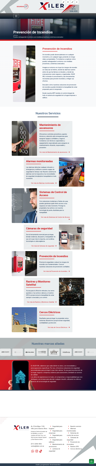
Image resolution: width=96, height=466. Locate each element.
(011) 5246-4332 (73, 9)
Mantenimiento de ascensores (50, 126)
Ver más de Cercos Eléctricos (59, 327)
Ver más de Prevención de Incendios (56, 271)
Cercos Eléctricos (49, 312)
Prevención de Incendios (53, 256)
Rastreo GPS (73, 446)
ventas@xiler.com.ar (37, 446)
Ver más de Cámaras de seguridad (44, 246)
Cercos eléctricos (74, 449)
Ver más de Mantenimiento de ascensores (54, 152)
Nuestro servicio (74, 426)
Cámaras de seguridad (39, 228)
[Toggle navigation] (16, 16)
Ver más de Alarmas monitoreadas (44, 183)
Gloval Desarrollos (55, 464)
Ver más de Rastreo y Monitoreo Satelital (42, 302)
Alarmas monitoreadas (39, 161)
